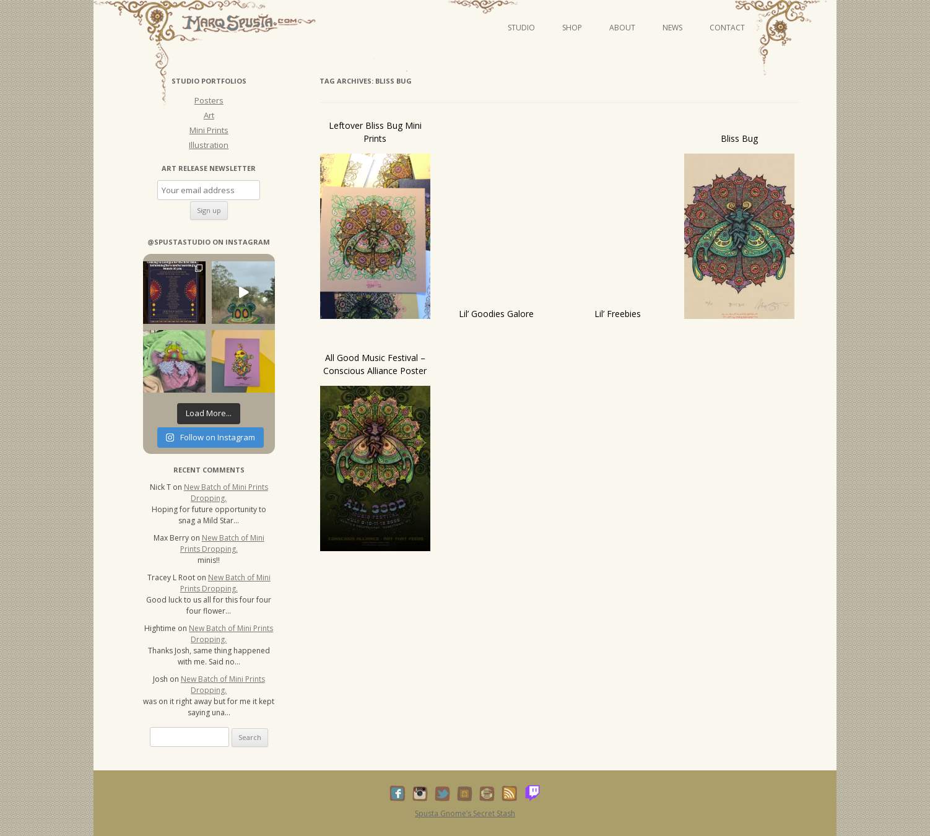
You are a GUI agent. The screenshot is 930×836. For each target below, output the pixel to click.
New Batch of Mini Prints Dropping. (226, 492)
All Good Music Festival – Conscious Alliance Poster (375, 364)
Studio (521, 27)
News (672, 27)
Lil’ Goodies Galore (496, 314)
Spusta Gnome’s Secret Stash (465, 813)
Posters (209, 100)
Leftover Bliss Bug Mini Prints (375, 132)
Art (209, 115)
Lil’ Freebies (617, 314)
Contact (727, 27)
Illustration (208, 144)
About (622, 27)
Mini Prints (208, 130)
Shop (572, 27)
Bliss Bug (739, 138)
